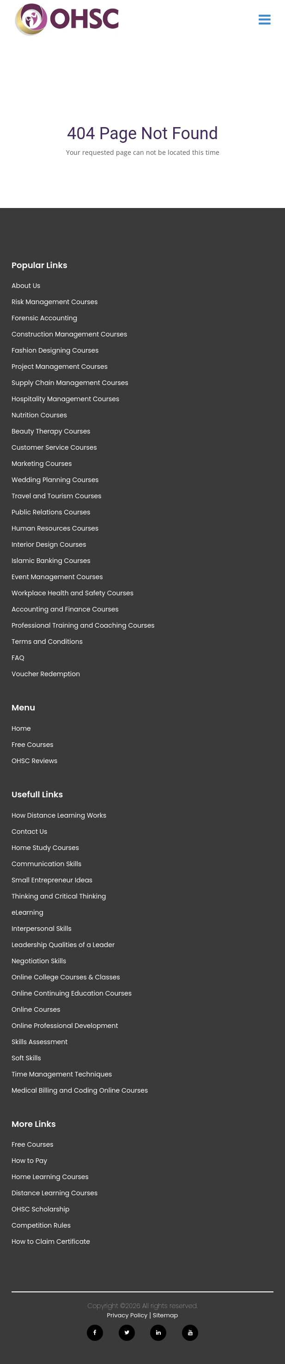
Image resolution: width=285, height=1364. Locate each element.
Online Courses (36, 1009)
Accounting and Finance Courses (65, 609)
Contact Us (29, 831)
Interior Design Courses (49, 544)
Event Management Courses (57, 576)
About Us (26, 285)
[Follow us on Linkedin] (158, 1333)
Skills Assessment (39, 1041)
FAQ (18, 657)
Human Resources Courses (55, 528)
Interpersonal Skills (42, 928)
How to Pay (29, 1160)
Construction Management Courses (69, 334)
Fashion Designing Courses (55, 350)
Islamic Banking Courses (51, 560)
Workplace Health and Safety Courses (72, 593)
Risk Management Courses (54, 301)
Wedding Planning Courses (55, 479)
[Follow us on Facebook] (95, 1333)
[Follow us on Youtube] (190, 1333)
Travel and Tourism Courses (56, 496)
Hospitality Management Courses (65, 399)
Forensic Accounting (44, 318)
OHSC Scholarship (40, 1209)
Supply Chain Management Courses (70, 382)
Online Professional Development (65, 1025)
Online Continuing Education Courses (72, 993)
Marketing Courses (42, 463)
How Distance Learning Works (59, 815)
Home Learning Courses (50, 1176)
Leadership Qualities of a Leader (63, 944)
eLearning (27, 912)
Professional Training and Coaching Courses (83, 625)
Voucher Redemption (46, 674)
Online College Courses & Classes (66, 977)
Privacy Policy (127, 1315)
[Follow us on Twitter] (127, 1333)
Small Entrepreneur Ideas (52, 880)
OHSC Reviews (34, 760)
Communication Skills (46, 864)
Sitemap (165, 1315)
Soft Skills (26, 1058)
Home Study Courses (45, 847)
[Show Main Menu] (265, 20)
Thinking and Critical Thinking (59, 896)
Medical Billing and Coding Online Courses (80, 1090)
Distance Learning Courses (54, 1193)
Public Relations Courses (51, 512)
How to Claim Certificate (51, 1241)
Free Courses (33, 744)
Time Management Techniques (62, 1074)
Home (21, 728)
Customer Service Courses (54, 447)
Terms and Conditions (47, 641)
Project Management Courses (60, 366)
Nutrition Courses (39, 415)
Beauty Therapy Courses (51, 431)
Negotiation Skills (39, 961)
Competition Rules (41, 1225)
